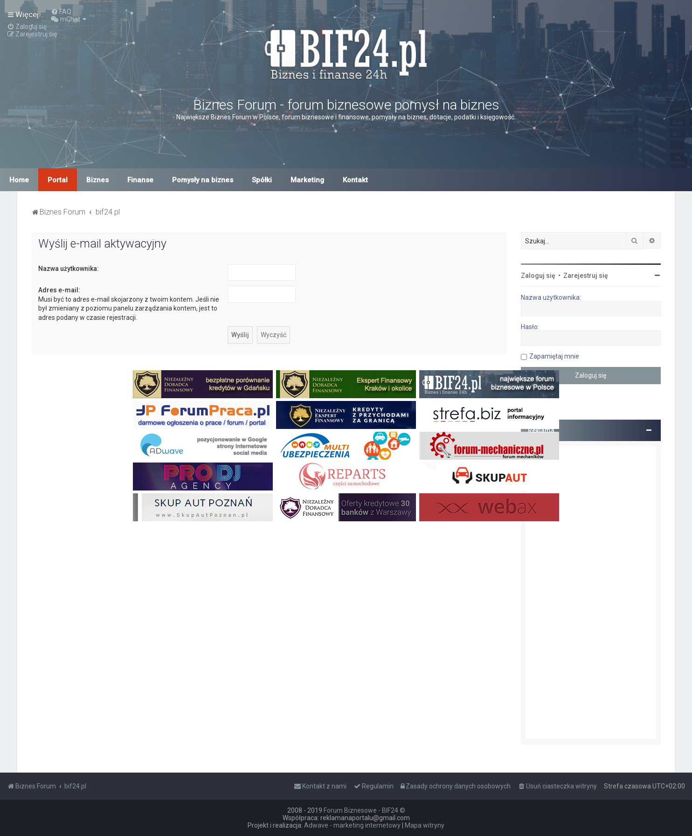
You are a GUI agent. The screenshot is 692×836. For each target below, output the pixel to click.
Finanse (140, 180)
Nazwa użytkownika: (68, 268)
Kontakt (355, 180)
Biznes (97, 180)
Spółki (262, 180)
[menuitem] (61, 11)
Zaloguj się (538, 275)
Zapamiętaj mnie (554, 356)
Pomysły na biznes (202, 180)
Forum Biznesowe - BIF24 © (364, 810)
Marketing (307, 180)
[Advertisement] (591, 592)
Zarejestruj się (585, 275)
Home (19, 180)
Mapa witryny (424, 825)
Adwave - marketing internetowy (352, 825)
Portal (58, 180)
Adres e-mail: (59, 290)
